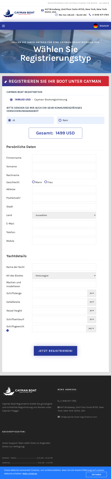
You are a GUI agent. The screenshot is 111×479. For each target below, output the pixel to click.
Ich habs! (96, 474)
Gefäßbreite (13, 302)
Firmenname (13, 157)
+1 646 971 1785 (100, 14)
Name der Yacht (15, 267)
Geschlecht (13, 182)
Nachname (12, 175)
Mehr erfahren (30, 473)
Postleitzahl (13, 198)
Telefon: (10, 232)
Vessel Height (14, 310)
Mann (38, 182)
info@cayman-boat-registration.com (78, 417)
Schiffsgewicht (15, 328)
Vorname (11, 166)
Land (9, 215)
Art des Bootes (14, 275)
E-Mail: (10, 223)
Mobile (10, 241)
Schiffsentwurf (15, 319)
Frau (48, 182)
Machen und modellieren (13, 284)
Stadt (9, 206)
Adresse (10, 189)
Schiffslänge (14, 293)
